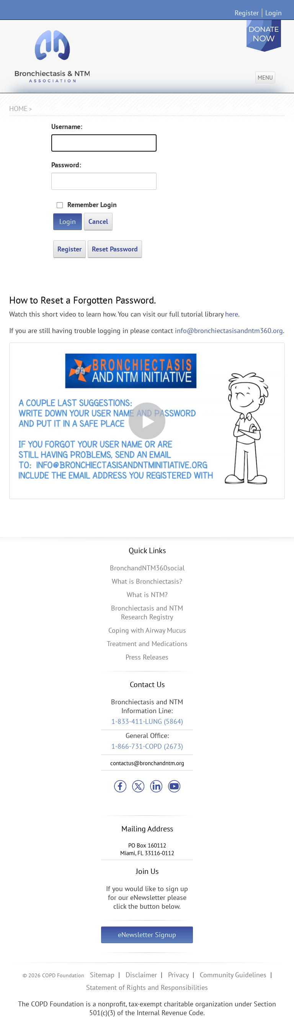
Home (18, 108)
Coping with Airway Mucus (147, 630)
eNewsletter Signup (147, 934)
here (231, 314)
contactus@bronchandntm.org (147, 763)
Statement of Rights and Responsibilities (147, 987)
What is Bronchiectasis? (147, 581)
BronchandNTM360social (147, 567)
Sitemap (102, 974)
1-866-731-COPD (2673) (147, 746)
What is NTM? (147, 594)
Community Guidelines (233, 974)
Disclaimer (141, 974)
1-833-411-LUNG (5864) (147, 721)
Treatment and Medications (147, 643)
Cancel (98, 221)
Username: (66, 126)
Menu (265, 77)
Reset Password (115, 249)
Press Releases (147, 657)
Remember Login (92, 204)
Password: (66, 164)
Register (247, 12)
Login (273, 12)
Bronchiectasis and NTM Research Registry (147, 612)
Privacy (178, 974)
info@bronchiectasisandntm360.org (229, 330)
